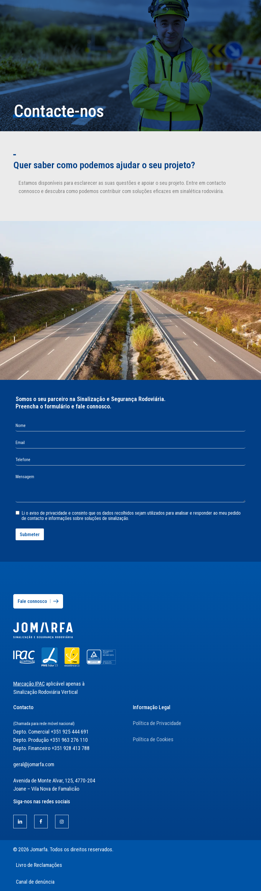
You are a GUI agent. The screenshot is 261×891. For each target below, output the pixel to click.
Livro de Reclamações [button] (39, 865)
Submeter (30, 534)
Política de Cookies (153, 739)
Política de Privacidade (157, 723)
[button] (249, 3)
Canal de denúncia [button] (35, 882)
